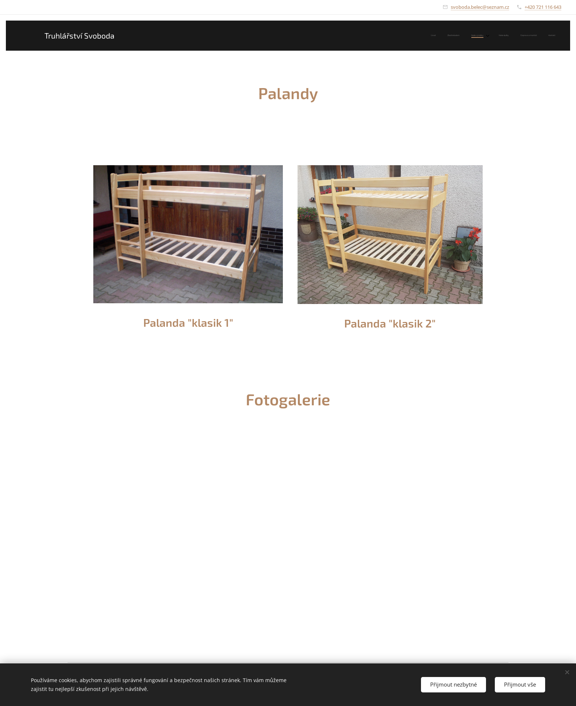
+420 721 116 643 (543, 7)
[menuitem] (495, 35)
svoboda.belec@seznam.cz (480, 7)
